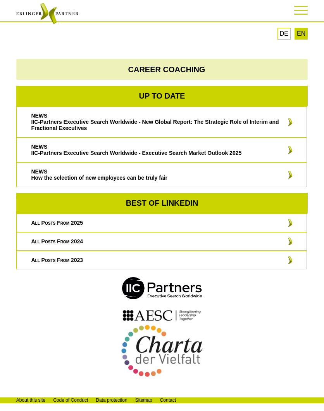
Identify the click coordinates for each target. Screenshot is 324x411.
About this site (30, 400)
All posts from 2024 (57, 241)
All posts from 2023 (57, 260)
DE (284, 33)
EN (301, 33)
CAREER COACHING (166, 69)
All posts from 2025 (57, 223)
